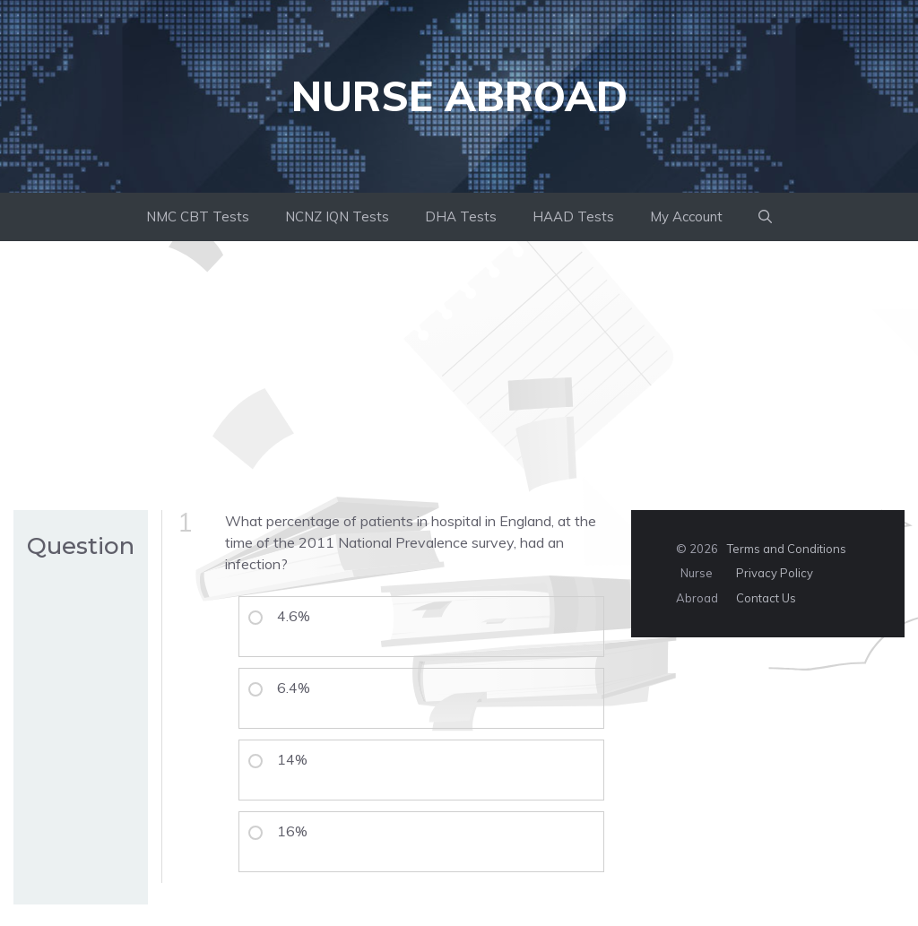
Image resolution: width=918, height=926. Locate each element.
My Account (686, 216)
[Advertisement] (459, 375)
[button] (765, 217)
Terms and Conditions (786, 548)
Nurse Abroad (459, 96)
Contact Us (766, 598)
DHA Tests (461, 216)
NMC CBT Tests (197, 216)
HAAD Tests (573, 216)
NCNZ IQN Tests (337, 216)
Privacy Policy (774, 573)
